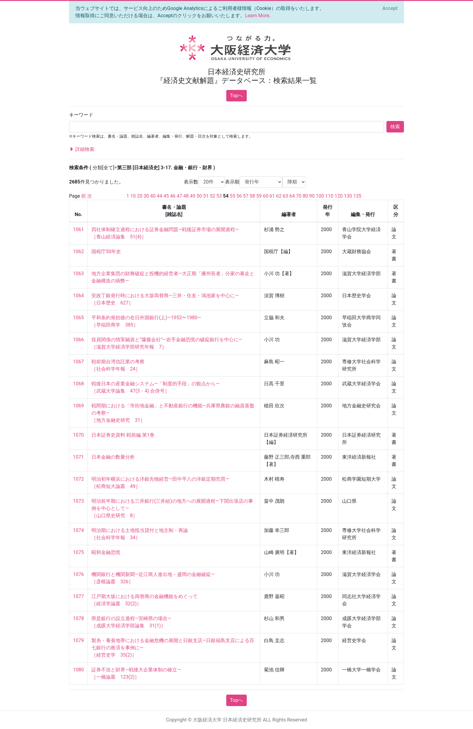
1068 (78, 384)
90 (312, 196)
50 (199, 196)
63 (285, 196)
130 (348, 196)
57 (246, 196)
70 (298, 196)
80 (305, 196)
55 (232, 196)
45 (166, 196)
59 (259, 196)
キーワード (81, 115)
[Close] (390, 8)
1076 (78, 574)
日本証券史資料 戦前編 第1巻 (122, 435)
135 (357, 196)
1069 (78, 406)
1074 (78, 530)
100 (320, 196)
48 (186, 196)
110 (329, 196)
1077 (78, 596)
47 (179, 196)
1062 (78, 251)
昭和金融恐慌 (105, 552)
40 (153, 196)
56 (239, 196)
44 (159, 196)
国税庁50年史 (106, 251)
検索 (395, 126)
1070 (78, 435)
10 (133, 196)
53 (219, 196)
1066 (78, 339)
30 (146, 196)
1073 (78, 501)
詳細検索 (81, 149)
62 (278, 196)
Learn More (257, 15)
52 (212, 196)
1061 (78, 229)
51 (205, 196)
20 (139, 196)
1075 (78, 552)
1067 (78, 361)
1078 (78, 618)
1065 (78, 317)
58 (252, 196)
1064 (78, 295)
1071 (78, 457)
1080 (78, 670)
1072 (78, 479)
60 (265, 196)
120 (339, 196)
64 (292, 196)
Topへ (236, 95)
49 (192, 196)
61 (272, 196)
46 (173, 196)
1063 (78, 273)
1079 (78, 640)
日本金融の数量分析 (113, 457)
